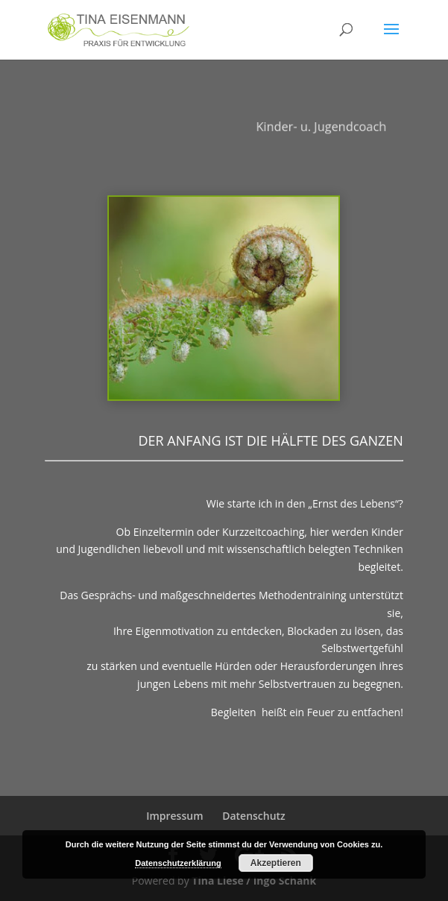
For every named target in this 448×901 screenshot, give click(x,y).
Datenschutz (253, 816)
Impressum (174, 816)
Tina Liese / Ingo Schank (254, 880)
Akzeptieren (275, 863)
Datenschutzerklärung (178, 863)
